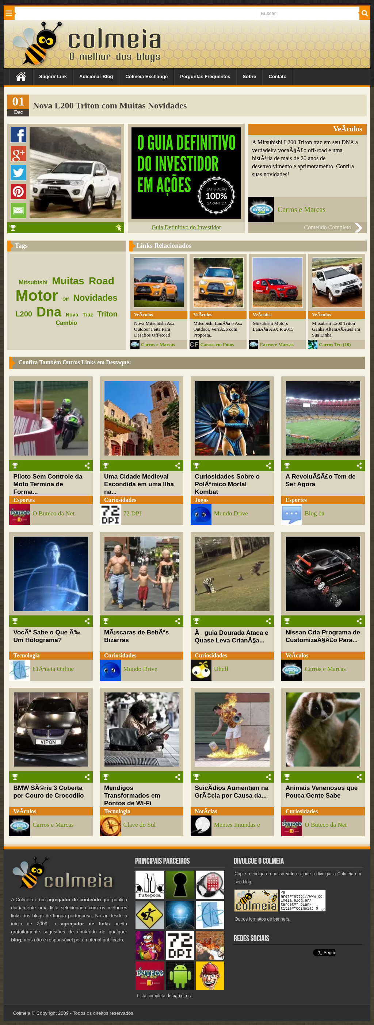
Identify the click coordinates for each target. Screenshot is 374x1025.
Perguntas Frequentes (205, 76)
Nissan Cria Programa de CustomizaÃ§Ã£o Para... (323, 636)
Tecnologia (27, 655)
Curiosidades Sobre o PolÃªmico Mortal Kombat (227, 484)
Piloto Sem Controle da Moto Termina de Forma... (48, 484)
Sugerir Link (53, 76)
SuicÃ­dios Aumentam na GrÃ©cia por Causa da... (231, 791)
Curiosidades (120, 500)
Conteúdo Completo (327, 227)
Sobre (249, 76)
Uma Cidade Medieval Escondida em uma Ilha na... (139, 484)
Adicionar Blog (96, 76)
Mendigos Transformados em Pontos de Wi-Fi (132, 795)
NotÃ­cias (206, 811)
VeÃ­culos (297, 655)
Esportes (24, 500)
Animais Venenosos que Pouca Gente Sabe (322, 791)
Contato (277, 76)
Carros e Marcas (301, 210)
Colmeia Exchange (147, 76)
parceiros (182, 995)
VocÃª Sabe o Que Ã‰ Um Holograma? (47, 636)
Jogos (202, 500)
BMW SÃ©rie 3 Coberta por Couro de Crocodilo (49, 791)
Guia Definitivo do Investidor (186, 227)
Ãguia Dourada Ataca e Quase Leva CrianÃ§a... (231, 636)
